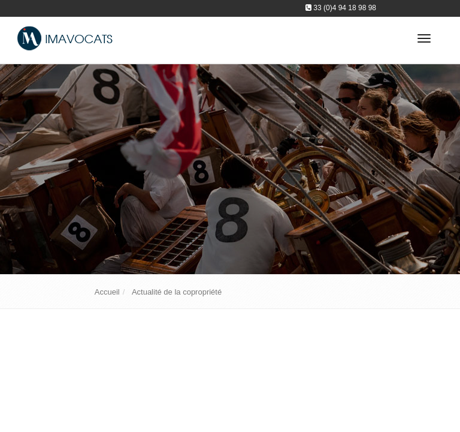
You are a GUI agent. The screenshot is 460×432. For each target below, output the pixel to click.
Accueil (107, 291)
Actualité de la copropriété (177, 291)
